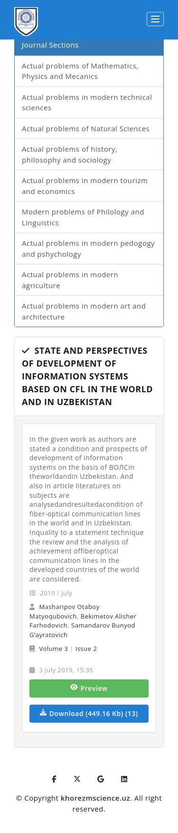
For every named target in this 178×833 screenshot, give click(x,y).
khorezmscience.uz (95, 798)
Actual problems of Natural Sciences (86, 128)
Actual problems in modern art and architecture (84, 311)
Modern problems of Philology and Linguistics (83, 217)
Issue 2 (86, 648)
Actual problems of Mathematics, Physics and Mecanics (80, 71)
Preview (89, 688)
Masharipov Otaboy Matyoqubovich (64, 611)
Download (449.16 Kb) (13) (89, 713)
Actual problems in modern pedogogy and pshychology (88, 248)
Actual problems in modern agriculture (70, 280)
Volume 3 (53, 648)
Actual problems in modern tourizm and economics (85, 185)
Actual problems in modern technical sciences (87, 102)
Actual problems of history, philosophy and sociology (69, 154)
